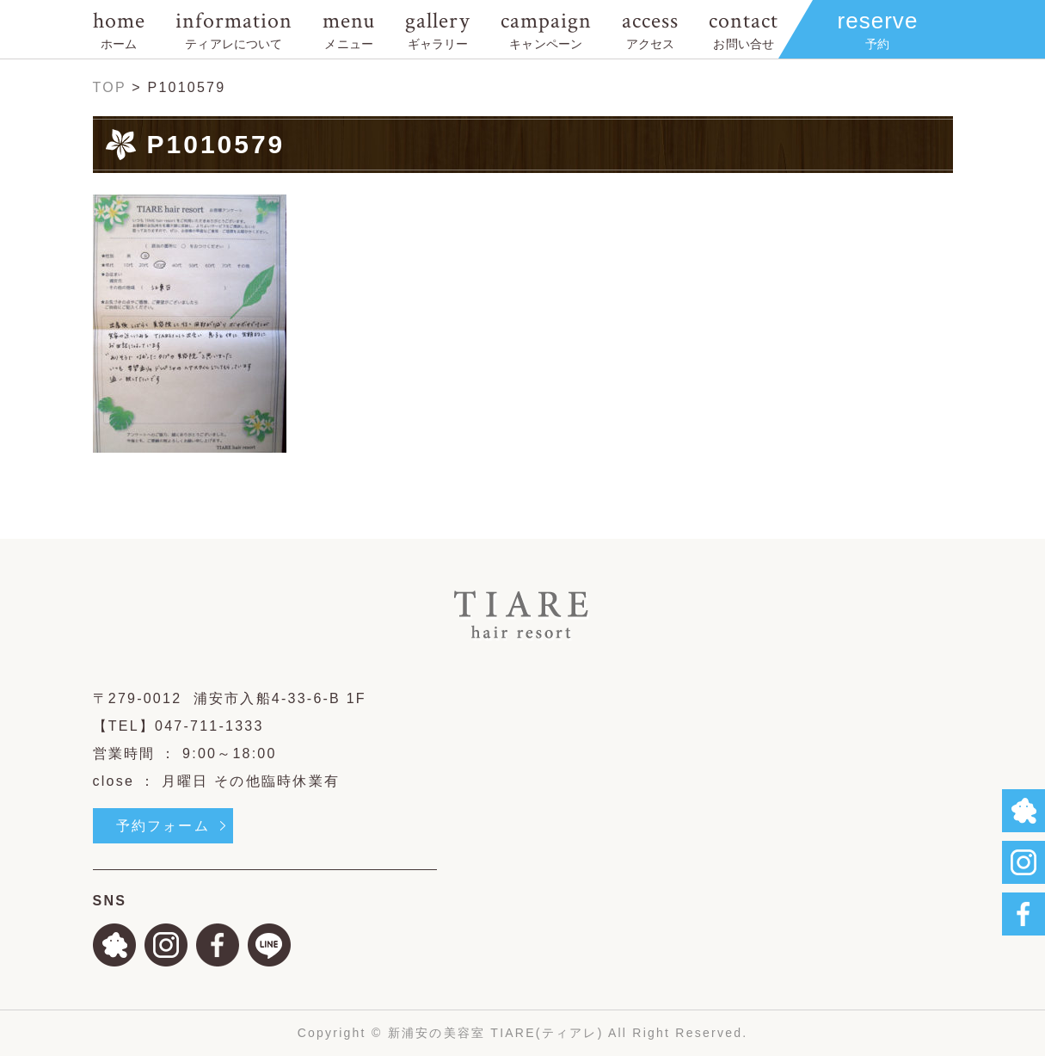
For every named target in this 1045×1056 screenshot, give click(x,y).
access (650, 29)
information (233, 29)
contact (743, 29)
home (119, 29)
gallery (437, 29)
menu (349, 29)
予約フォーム (163, 825)
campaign (546, 29)
